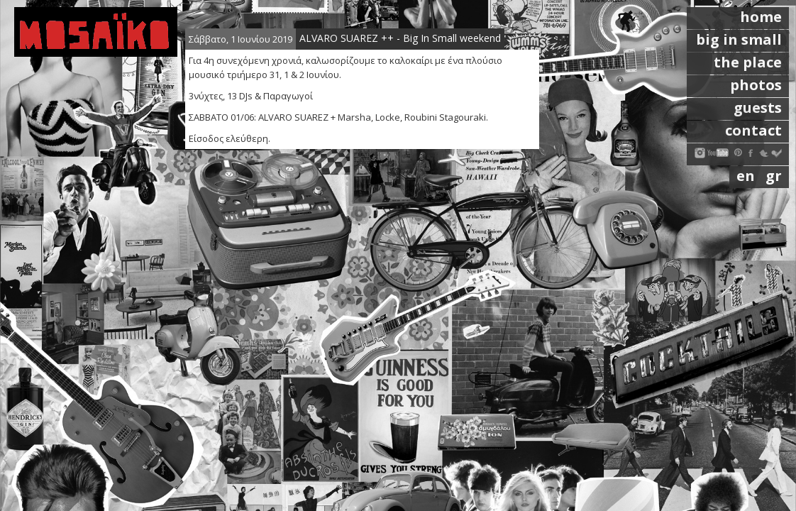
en (747, 175)
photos (756, 84)
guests (758, 107)
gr (773, 175)
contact (753, 130)
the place (748, 62)
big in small (739, 39)
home (761, 16)
